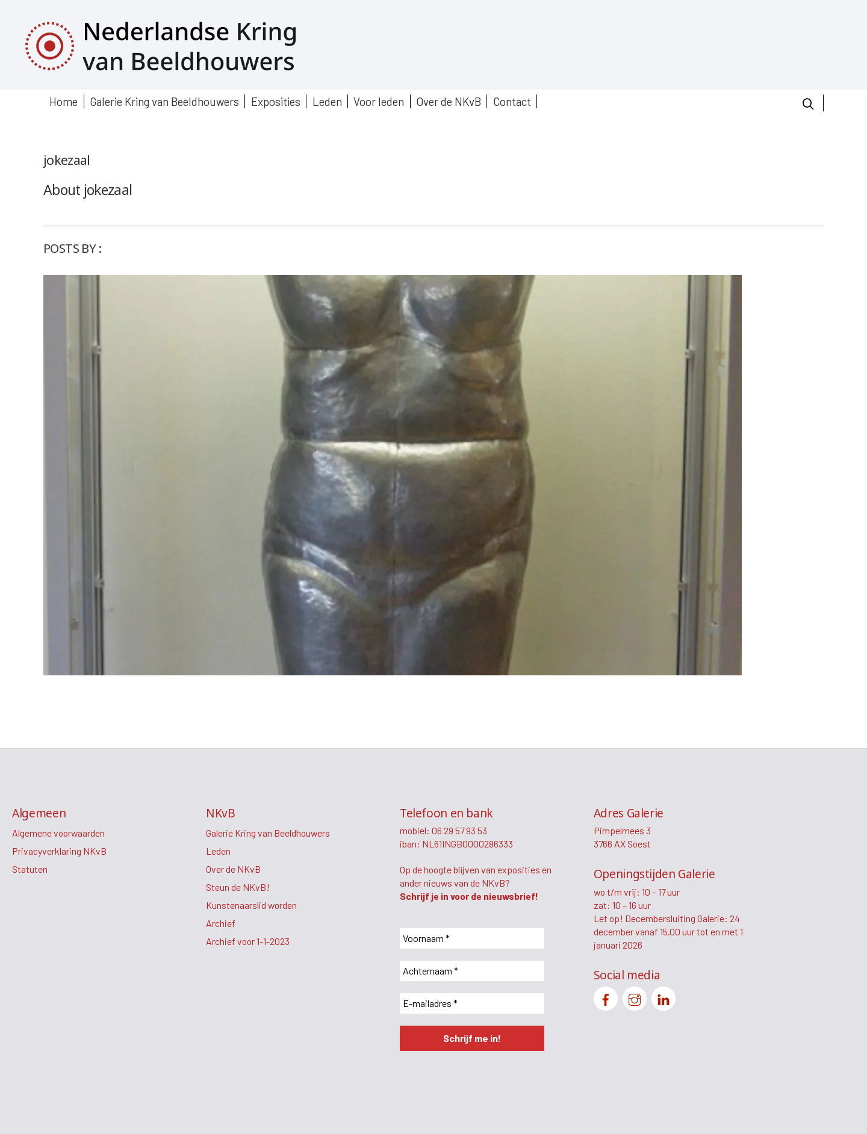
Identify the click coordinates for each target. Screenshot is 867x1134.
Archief (220, 923)
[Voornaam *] (472, 938)
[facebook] (606, 997)
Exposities (275, 101)
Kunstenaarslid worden (251, 905)
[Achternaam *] (472, 971)
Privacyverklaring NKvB (59, 851)
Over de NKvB (448, 101)
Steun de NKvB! (238, 887)
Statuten (30, 869)
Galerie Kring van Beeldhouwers (164, 101)
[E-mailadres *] (472, 1003)
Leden (327, 101)
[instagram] (635, 997)
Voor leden (378, 101)
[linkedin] (663, 997)
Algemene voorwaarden (58, 832)
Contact (512, 101)
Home (63, 101)
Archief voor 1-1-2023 (248, 941)
